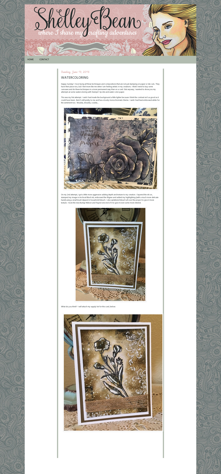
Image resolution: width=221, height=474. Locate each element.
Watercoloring (74, 78)
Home (30, 60)
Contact (44, 60)
